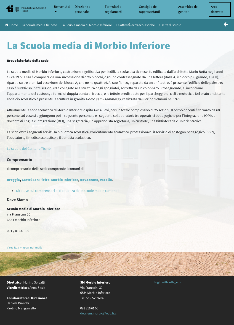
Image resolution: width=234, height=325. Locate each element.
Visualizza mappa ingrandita (25, 247)
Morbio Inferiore (64, 179)
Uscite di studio (170, 25)
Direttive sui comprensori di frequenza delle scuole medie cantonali (67, 190)
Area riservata (217, 9)
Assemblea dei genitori (188, 9)
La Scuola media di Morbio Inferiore (86, 25)
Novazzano (89, 179)
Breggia (13, 179)
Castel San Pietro (36, 179)
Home (11, 25)
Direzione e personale (82, 9)
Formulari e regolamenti (113, 9)
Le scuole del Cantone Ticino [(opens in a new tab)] (29, 148)
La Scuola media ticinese (39, 25)
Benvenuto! (62, 6)
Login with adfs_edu (167, 282)
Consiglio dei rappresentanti (149, 9)
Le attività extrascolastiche (135, 25)
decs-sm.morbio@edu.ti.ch (99, 313)
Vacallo (106, 179)
